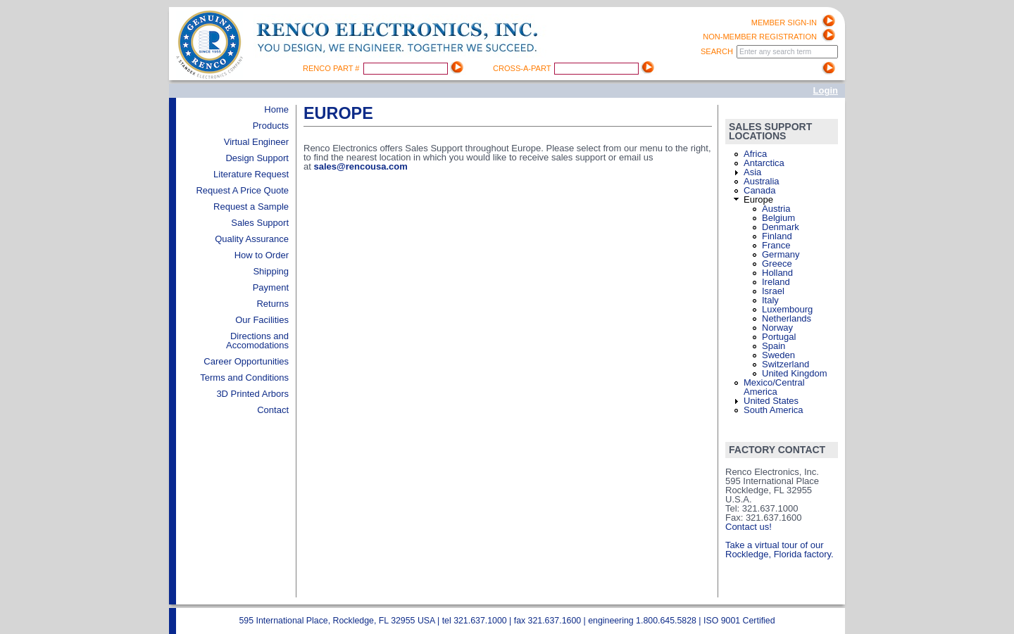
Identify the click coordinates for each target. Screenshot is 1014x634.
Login (825, 90)
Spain (773, 346)
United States (771, 400)
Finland (777, 236)
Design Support (257, 158)
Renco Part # (332, 68)
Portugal (779, 336)
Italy (770, 300)
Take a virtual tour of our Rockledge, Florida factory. (779, 549)
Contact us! (748, 526)
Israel (773, 291)
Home (276, 109)
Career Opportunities (246, 361)
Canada (760, 190)
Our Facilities (262, 320)
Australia (762, 181)
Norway (777, 327)
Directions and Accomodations (257, 340)
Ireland (776, 282)
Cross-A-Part (523, 68)
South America (773, 410)
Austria (776, 208)
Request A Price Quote (242, 190)
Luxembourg (787, 309)
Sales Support (260, 222)
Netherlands (786, 318)
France (776, 245)
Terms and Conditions (244, 377)
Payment (271, 287)
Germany (780, 254)
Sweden (778, 355)
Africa (755, 153)
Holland (777, 272)
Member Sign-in (784, 22)
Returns (272, 303)
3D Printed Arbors (252, 393)
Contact (273, 410)
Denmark (780, 227)
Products (271, 125)
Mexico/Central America (774, 387)
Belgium (778, 218)
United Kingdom (794, 373)
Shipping (271, 271)
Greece (777, 263)
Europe (758, 199)
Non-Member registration (760, 36)
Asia (752, 172)
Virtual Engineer (256, 142)
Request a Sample (251, 206)
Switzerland (785, 364)
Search (718, 51)
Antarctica (764, 163)
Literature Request (251, 174)
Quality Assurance (252, 239)
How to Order (261, 255)
